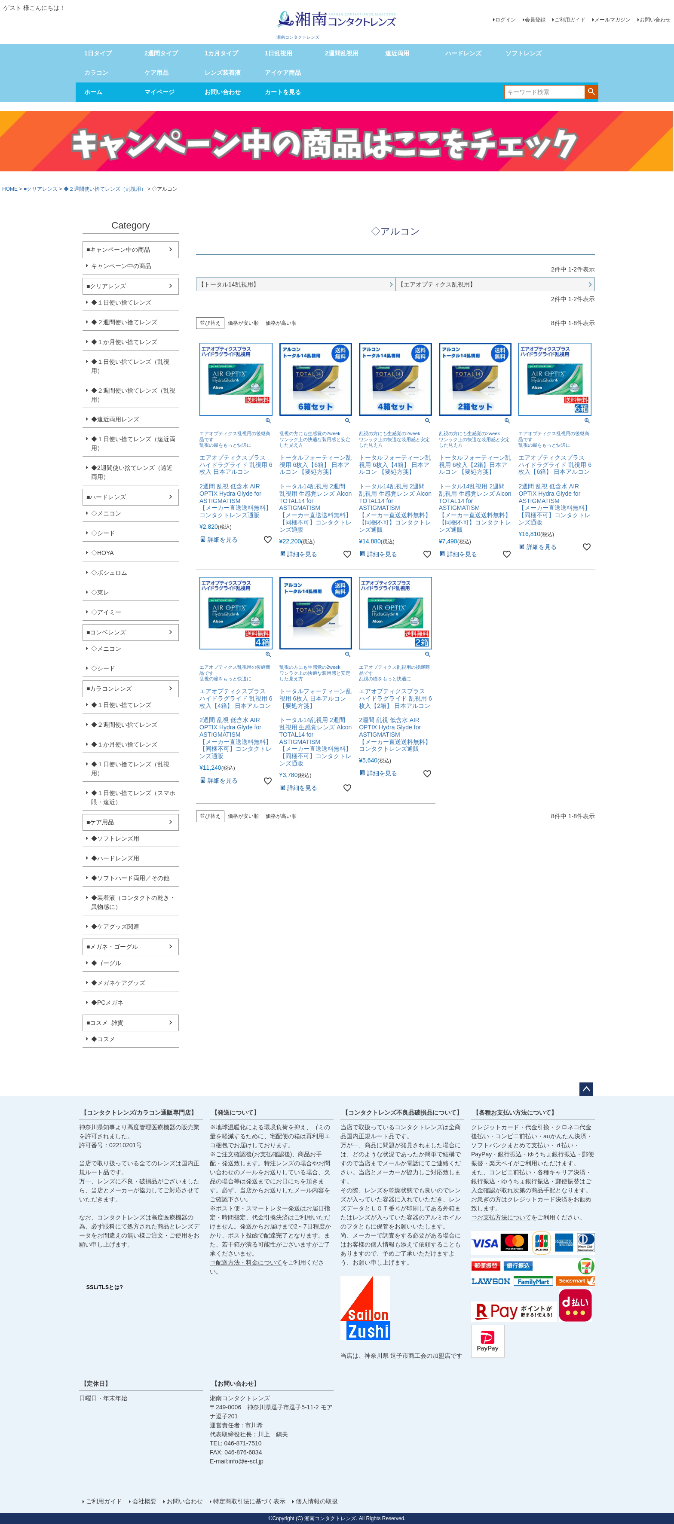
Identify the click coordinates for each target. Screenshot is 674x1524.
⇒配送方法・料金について (246, 1262)
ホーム (93, 91)
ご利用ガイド (570, 20)
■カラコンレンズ (109, 688)
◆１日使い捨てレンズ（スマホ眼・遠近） (133, 797)
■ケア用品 (100, 822)
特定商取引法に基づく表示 (249, 1501)
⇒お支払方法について (501, 1217)
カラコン (96, 72)
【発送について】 (235, 1112)
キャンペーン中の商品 (121, 265)
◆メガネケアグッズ (118, 982)
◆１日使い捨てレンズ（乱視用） (130, 366)
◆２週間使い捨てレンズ (124, 322)
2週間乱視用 (341, 53)
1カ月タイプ (221, 53)
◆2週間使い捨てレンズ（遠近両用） (132, 472)
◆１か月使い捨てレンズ (124, 341)
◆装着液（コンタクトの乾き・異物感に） (133, 902)
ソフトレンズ (524, 53)
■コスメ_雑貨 (104, 1022)
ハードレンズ (463, 53)
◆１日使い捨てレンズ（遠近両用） (133, 443)
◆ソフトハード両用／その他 (130, 878)
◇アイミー (106, 612)
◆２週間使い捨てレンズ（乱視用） (105, 189)
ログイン (505, 20)
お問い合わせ (655, 20)
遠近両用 (397, 53)
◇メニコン (106, 513)
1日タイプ (98, 53)
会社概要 (144, 1501)
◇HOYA (102, 552)
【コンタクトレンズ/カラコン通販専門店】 (139, 1112)
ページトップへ (586, 1089)
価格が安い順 (243, 323)
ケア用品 (156, 72)
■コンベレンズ (106, 632)
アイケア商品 (283, 72)
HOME (10, 189)
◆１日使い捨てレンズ (121, 302)
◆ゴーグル (106, 963)
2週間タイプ (161, 53)
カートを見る (283, 91)
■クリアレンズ (41, 189)
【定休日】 (96, 1383)
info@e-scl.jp (246, 1461)
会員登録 (535, 20)
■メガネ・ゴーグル (112, 946)
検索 (591, 91)
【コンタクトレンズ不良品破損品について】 (402, 1112)
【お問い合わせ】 (235, 1383)
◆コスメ (103, 1039)
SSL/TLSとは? (104, 1287)
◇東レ (100, 592)
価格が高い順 (281, 323)
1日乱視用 (278, 53)
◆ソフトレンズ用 (115, 838)
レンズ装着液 (223, 72)
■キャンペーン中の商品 (118, 249)
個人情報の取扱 (317, 1501)
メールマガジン (612, 20)
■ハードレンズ (106, 497)
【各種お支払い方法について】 (515, 1112)
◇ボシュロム (109, 572)
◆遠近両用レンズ (115, 419)
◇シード (103, 533)
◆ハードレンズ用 (115, 858)
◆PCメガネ (107, 1002)
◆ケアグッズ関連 (115, 926)
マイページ (159, 91)
